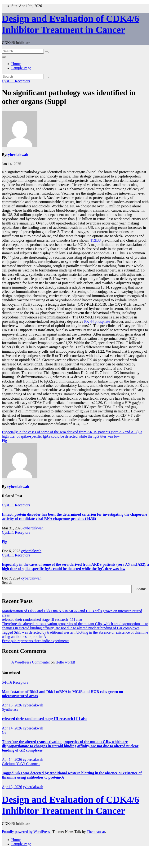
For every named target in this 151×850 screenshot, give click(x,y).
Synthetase (10, 709)
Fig (4, 441)
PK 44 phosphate (97, 321)
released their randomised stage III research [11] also (42, 619)
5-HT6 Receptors (15, 682)
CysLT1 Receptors (16, 81)
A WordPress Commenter (30, 662)
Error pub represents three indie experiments (35, 641)
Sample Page (21, 68)
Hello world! (65, 662)
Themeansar (96, 832)
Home (16, 64)
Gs (4, 732)
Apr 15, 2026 (12, 705)
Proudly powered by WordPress (26, 832)
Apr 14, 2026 (12, 728)
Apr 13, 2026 (12, 787)
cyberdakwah (17, 155)
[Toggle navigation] (4, 57)
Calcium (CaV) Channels (21, 764)
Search (7, 582)
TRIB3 (95, 240)
